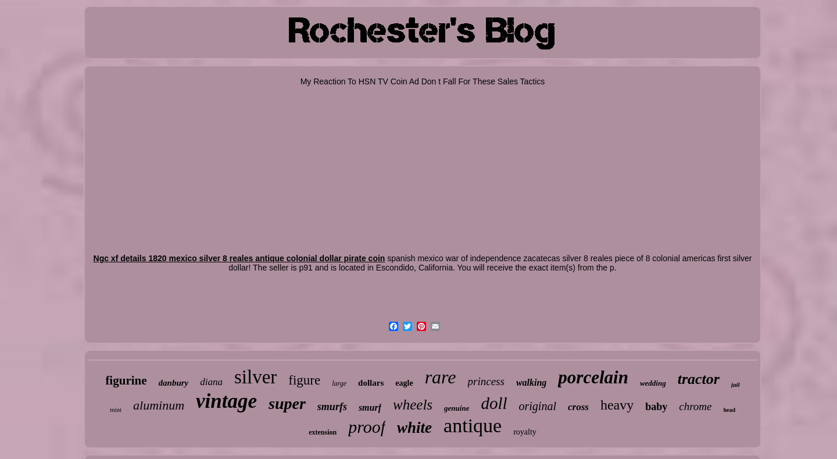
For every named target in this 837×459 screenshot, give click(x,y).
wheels (412, 404)
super (287, 403)
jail (735, 384)
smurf (370, 407)
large (339, 383)
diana (211, 381)
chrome (695, 406)
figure (304, 380)
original (537, 406)
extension (323, 432)
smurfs (332, 406)
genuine (456, 408)
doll (494, 403)
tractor (699, 379)
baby (656, 406)
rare (440, 377)
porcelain (593, 377)
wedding (653, 383)
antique (472, 425)
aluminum (158, 405)
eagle (404, 383)
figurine (125, 380)
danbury (174, 382)
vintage (226, 401)
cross (578, 406)
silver (255, 377)
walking (531, 382)
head (730, 410)
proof (366, 426)
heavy (617, 404)
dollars (371, 382)
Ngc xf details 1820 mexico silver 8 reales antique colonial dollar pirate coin (239, 258)
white (414, 427)
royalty (524, 432)
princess (486, 381)
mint (115, 409)
